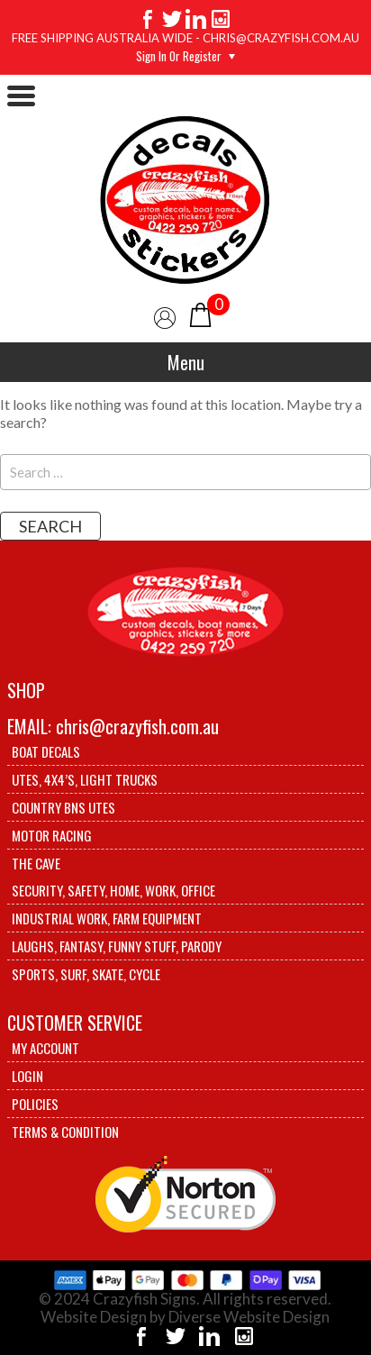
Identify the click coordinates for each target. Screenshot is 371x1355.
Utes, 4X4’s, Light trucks (85, 779)
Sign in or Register (179, 56)
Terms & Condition (65, 1132)
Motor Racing (52, 835)
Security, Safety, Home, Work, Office (113, 890)
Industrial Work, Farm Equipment (107, 918)
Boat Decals (46, 751)
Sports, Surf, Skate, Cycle (86, 974)
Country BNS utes (63, 807)
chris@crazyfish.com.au (137, 726)
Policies (35, 1104)
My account (45, 1048)
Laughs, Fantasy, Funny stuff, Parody (117, 946)
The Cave (36, 863)
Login (27, 1076)
